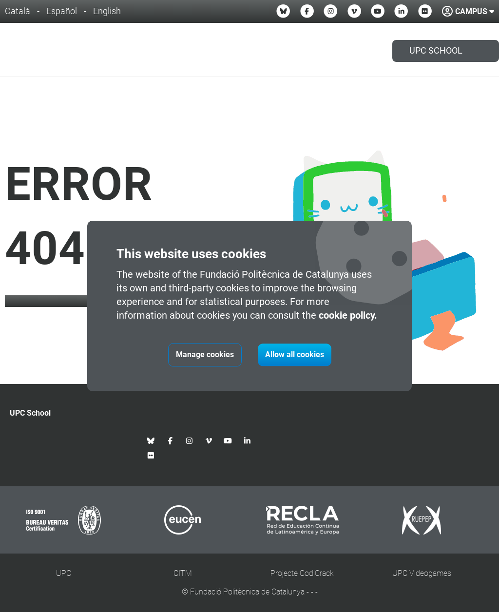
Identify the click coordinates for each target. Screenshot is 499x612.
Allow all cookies (294, 355)
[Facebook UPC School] (307, 11)
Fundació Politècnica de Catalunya (247, 591)
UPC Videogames (421, 573)
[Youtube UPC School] (377, 11)
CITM (182, 573)
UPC (63, 573)
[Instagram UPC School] (330, 11)
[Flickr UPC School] (425, 11)
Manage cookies (205, 355)
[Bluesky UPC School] (283, 11)
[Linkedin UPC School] (401, 11)
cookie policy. (348, 316)
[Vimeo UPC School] (354, 11)
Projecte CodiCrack (302, 573)
